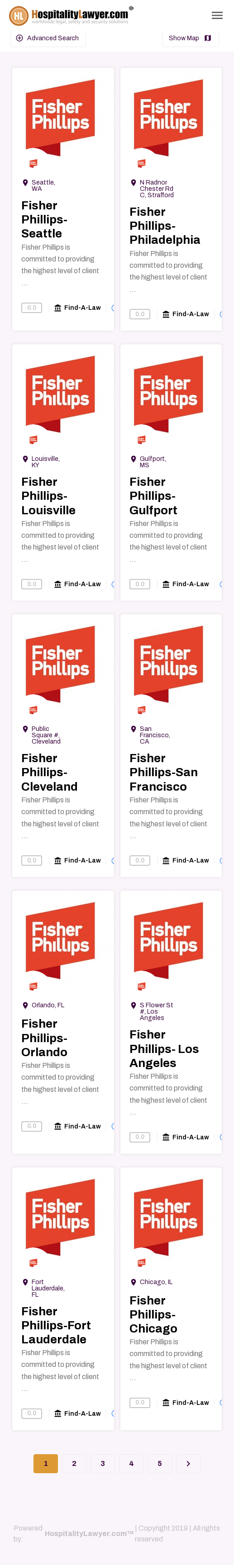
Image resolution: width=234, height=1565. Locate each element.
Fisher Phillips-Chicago (153, 1314)
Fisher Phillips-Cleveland (49, 772)
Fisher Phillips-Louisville (48, 495)
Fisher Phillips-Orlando (44, 1037)
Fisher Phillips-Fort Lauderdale (56, 1325)
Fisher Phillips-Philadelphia (165, 225)
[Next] (188, 1463)
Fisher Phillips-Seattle (44, 219)
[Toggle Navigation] (217, 15)
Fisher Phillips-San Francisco (163, 772)
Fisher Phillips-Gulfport (153, 495)
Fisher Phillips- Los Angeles (164, 1048)
